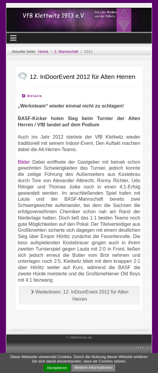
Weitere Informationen (93, 367)
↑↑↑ (140, 348)
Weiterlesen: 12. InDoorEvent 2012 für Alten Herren (79, 295)
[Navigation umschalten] (13, 38)
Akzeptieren (57, 368)
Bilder (24, 162)
